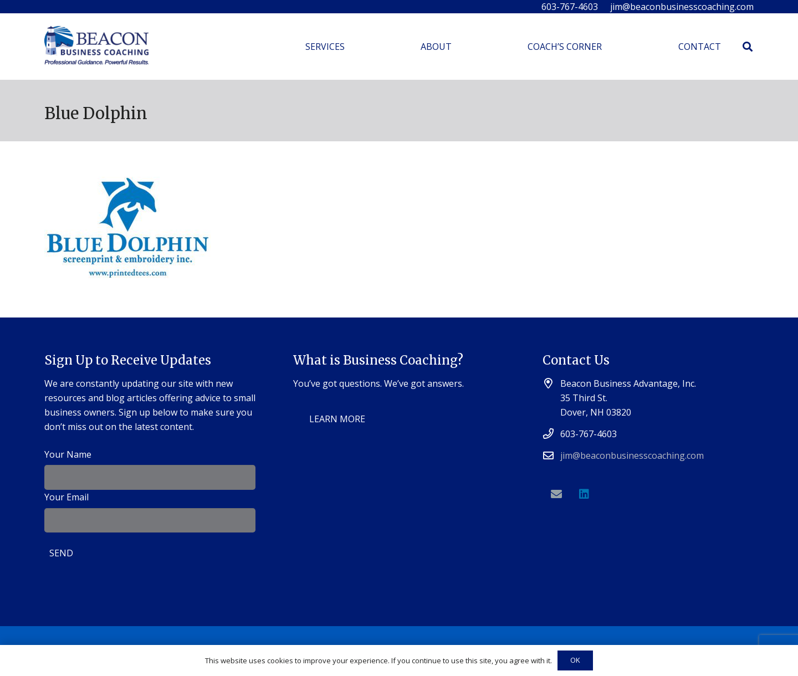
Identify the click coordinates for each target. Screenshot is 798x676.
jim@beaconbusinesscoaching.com (632, 455)
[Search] (747, 46)
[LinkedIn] (584, 494)
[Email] (556, 494)
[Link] (96, 47)
